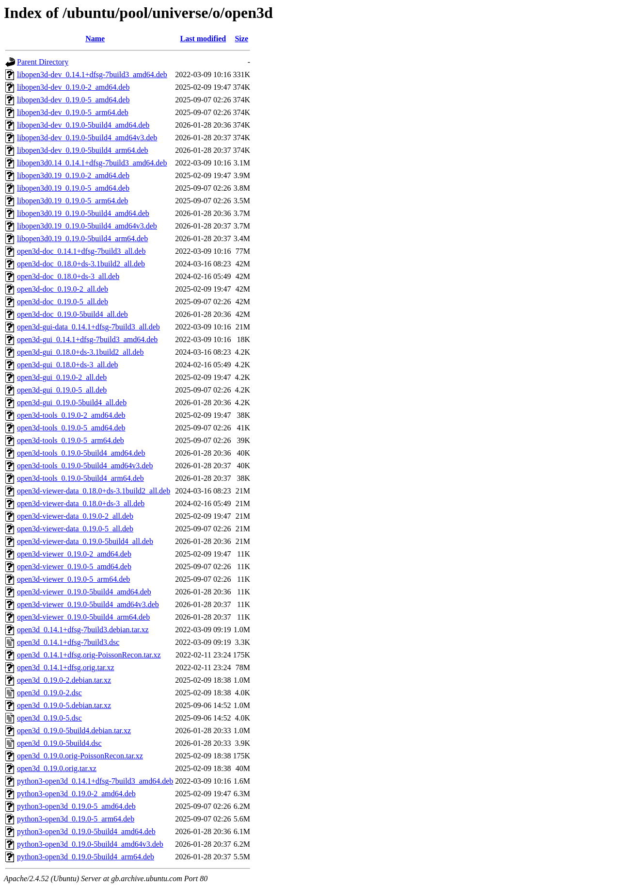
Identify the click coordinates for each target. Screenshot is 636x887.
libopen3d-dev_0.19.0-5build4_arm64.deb (82, 150)
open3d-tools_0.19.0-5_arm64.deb (70, 440)
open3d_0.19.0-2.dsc (49, 693)
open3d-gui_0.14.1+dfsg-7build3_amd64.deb (87, 339)
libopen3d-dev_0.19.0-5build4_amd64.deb (83, 125)
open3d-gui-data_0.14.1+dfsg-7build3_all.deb (88, 327)
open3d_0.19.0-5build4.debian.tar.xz (74, 730)
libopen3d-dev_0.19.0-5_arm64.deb (72, 112)
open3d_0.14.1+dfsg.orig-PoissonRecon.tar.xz (89, 655)
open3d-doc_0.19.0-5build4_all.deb (72, 314)
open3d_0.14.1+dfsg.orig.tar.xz (65, 667)
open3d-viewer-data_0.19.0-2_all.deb (75, 516)
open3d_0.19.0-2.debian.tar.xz (64, 680)
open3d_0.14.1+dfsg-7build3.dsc (68, 642)
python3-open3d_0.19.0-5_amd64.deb (76, 806)
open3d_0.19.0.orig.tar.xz (56, 768)
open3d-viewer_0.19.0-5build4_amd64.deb (84, 592)
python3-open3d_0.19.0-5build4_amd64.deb (86, 831)
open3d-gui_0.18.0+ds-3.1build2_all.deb (80, 352)
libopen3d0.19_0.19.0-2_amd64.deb (73, 175)
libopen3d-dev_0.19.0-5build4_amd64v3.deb (87, 137)
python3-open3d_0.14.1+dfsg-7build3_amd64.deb (95, 781)
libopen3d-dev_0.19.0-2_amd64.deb (73, 87)
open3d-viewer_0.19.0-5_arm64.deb (73, 579)
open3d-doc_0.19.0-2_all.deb (62, 289)
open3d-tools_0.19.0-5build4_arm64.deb (80, 478)
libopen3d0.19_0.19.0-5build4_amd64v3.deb (87, 226)
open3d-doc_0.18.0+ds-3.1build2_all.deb (81, 264)
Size (241, 38)
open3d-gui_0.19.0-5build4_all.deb (72, 402)
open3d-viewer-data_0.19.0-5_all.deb (75, 529)
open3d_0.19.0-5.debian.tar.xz (64, 705)
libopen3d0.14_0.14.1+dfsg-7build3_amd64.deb (92, 163)
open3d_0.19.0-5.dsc (49, 718)
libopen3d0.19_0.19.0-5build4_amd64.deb (83, 213)
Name (95, 38)
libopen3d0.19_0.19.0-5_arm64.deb (72, 201)
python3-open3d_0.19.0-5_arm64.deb (75, 819)
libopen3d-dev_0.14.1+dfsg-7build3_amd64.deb (92, 74)
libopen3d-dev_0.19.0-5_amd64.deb (73, 100)
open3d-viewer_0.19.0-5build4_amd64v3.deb (88, 604)
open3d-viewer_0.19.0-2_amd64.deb (74, 554)
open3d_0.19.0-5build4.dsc (59, 743)
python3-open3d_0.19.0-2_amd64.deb (76, 793)
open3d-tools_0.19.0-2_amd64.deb (71, 415)
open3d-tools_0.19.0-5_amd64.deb (71, 428)
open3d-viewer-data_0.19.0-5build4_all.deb (85, 541)
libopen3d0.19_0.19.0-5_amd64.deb (73, 188)
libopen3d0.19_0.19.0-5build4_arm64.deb (82, 238)
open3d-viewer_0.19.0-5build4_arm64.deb (83, 617)
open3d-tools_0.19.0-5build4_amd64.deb (81, 453)
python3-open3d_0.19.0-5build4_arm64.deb (85, 857)
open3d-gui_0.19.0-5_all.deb (62, 390)
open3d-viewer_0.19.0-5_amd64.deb (74, 566)
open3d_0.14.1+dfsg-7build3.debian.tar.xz (83, 629)
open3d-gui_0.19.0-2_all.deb (62, 377)
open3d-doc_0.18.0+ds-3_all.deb (68, 276)
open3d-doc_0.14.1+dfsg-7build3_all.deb (81, 251)
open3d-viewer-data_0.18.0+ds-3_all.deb (80, 503)
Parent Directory (42, 62)
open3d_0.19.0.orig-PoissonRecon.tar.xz (80, 756)
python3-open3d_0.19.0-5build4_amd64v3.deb (90, 844)
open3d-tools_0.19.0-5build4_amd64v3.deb (85, 465)
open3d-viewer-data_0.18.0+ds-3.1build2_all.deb (93, 491)
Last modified (203, 38)
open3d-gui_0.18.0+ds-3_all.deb (67, 365)
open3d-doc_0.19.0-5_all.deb (62, 301)
